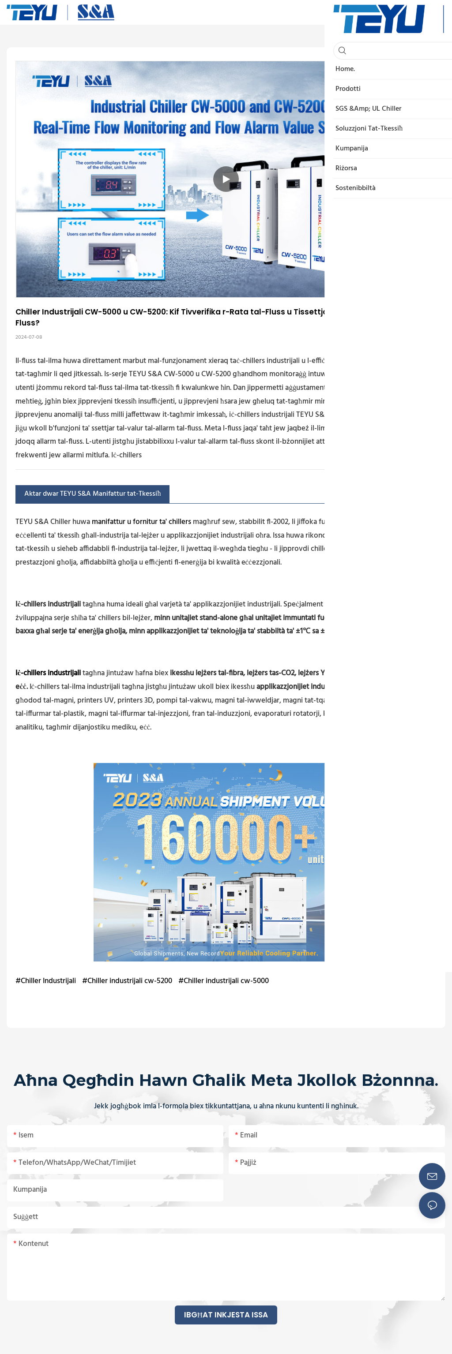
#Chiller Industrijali (45, 981)
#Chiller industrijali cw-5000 (223, 981)
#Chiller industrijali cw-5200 (127, 981)
